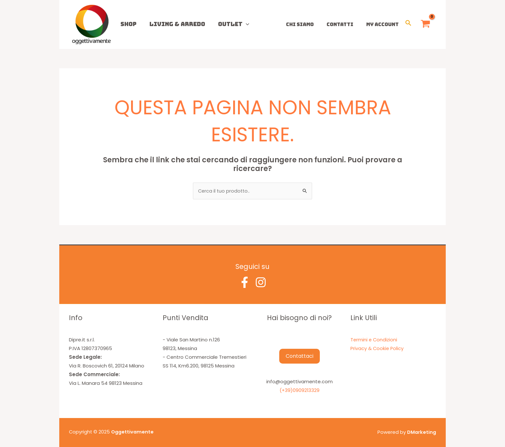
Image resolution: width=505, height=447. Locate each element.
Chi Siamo (308, 24)
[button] (408, 24)
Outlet (217, 24)
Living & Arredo (167, 24)
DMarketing (421, 432)
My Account (384, 24)
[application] (229, 24)
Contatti (344, 24)
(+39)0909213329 (299, 390)
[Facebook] (244, 282)
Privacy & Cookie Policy (377, 348)
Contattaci (299, 356)
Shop (125, 24)
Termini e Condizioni (374, 339)
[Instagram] (260, 282)
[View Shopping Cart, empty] (425, 24)
